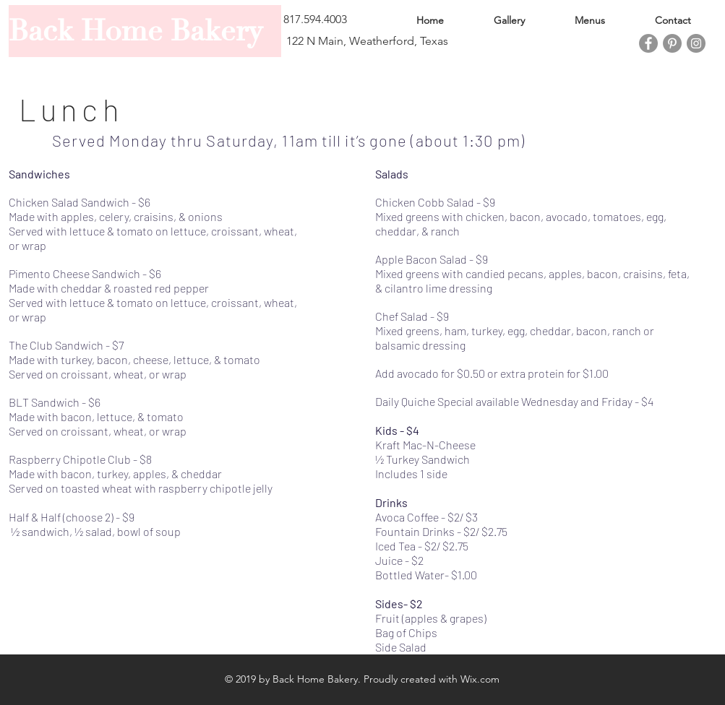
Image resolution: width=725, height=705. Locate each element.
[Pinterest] (672, 43)
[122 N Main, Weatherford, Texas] (367, 41)
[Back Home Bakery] (145, 31)
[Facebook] (648, 43)
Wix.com (479, 678)
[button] (334, 19)
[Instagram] (696, 43)
